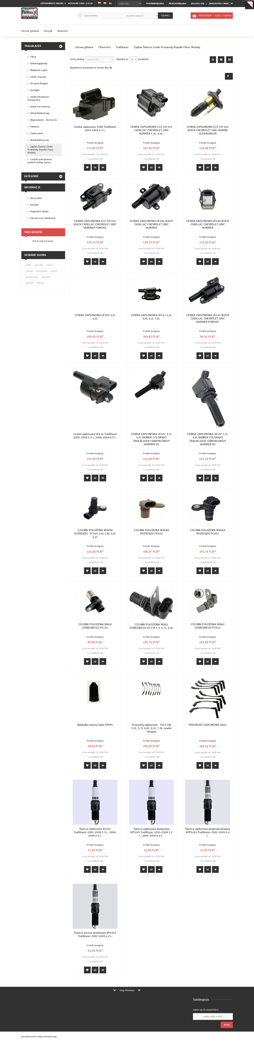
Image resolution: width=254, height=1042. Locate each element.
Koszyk (48, 31)
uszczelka (38, 265)
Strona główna (30, 31)
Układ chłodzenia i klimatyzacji (39, 98)
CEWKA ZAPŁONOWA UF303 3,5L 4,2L (95, 316)
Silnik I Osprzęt (38, 76)
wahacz (49, 265)
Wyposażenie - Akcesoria (43, 119)
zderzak (40, 283)
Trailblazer (32, 46)
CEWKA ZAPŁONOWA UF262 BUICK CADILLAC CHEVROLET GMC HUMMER (151, 224)
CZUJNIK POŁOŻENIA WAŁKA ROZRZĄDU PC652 (207, 531)
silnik (28, 265)
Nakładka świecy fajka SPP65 (95, 725)
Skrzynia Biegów (39, 83)
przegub (29, 283)
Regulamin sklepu (39, 211)
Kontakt (34, 204)
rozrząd (29, 271)
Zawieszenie (36, 133)
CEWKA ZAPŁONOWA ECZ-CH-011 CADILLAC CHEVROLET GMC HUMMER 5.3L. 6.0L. (151, 130)
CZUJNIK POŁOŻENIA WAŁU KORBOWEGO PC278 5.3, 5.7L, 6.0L (151, 626)
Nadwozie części (39, 70)
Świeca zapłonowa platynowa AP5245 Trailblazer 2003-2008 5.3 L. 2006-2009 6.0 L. (151, 832)
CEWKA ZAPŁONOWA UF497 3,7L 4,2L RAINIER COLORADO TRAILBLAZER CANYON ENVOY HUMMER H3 (151, 439)
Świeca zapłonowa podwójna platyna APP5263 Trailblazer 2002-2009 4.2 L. (207, 832)
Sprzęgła (35, 90)
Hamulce (34, 126)
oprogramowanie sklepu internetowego (39, 1036)
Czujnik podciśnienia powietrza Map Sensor (40, 161)
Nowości (63, 31)
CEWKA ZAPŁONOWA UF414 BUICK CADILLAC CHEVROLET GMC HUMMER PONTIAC (207, 318)
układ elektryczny (39, 140)
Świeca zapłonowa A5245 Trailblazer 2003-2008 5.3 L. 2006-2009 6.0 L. (95, 832)
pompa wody (32, 277)
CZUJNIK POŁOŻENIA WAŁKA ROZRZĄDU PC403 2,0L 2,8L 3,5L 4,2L (95, 533)
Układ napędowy (38, 63)
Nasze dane (36, 198)
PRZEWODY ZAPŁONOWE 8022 (207, 725)
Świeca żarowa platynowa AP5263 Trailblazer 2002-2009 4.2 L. (95, 934)
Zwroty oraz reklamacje (43, 218)
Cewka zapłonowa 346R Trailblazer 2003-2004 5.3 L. (95, 128)
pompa (54, 271)
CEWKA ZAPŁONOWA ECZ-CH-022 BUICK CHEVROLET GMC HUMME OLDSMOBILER (208, 130)
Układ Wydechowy (40, 113)
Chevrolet (104, 47)
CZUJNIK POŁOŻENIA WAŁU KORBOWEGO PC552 (207, 626)
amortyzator (41, 271)
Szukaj (165, 15)
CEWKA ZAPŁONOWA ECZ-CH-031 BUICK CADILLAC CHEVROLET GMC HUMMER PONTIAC (95, 224)
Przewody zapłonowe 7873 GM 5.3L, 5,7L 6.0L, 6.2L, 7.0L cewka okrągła (151, 728)
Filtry (33, 56)
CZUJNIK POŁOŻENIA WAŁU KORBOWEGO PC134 (95, 626)
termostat (45, 277)
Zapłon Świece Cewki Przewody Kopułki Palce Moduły (40, 149)
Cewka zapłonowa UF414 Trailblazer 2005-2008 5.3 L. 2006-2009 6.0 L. (95, 435)
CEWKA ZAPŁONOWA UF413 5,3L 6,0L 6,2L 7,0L (151, 316)
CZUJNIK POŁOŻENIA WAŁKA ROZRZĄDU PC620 (151, 531)
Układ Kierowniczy (40, 106)
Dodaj (227, 1024)
